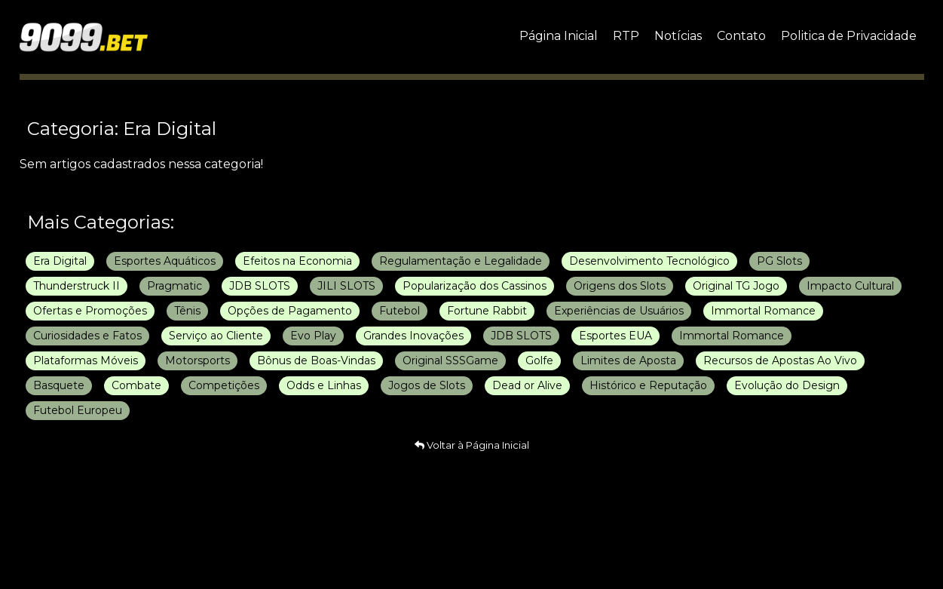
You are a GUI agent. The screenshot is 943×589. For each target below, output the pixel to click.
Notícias (678, 36)
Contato (741, 36)
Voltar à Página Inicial (472, 445)
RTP (626, 36)
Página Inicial (558, 36)
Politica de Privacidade (849, 36)
